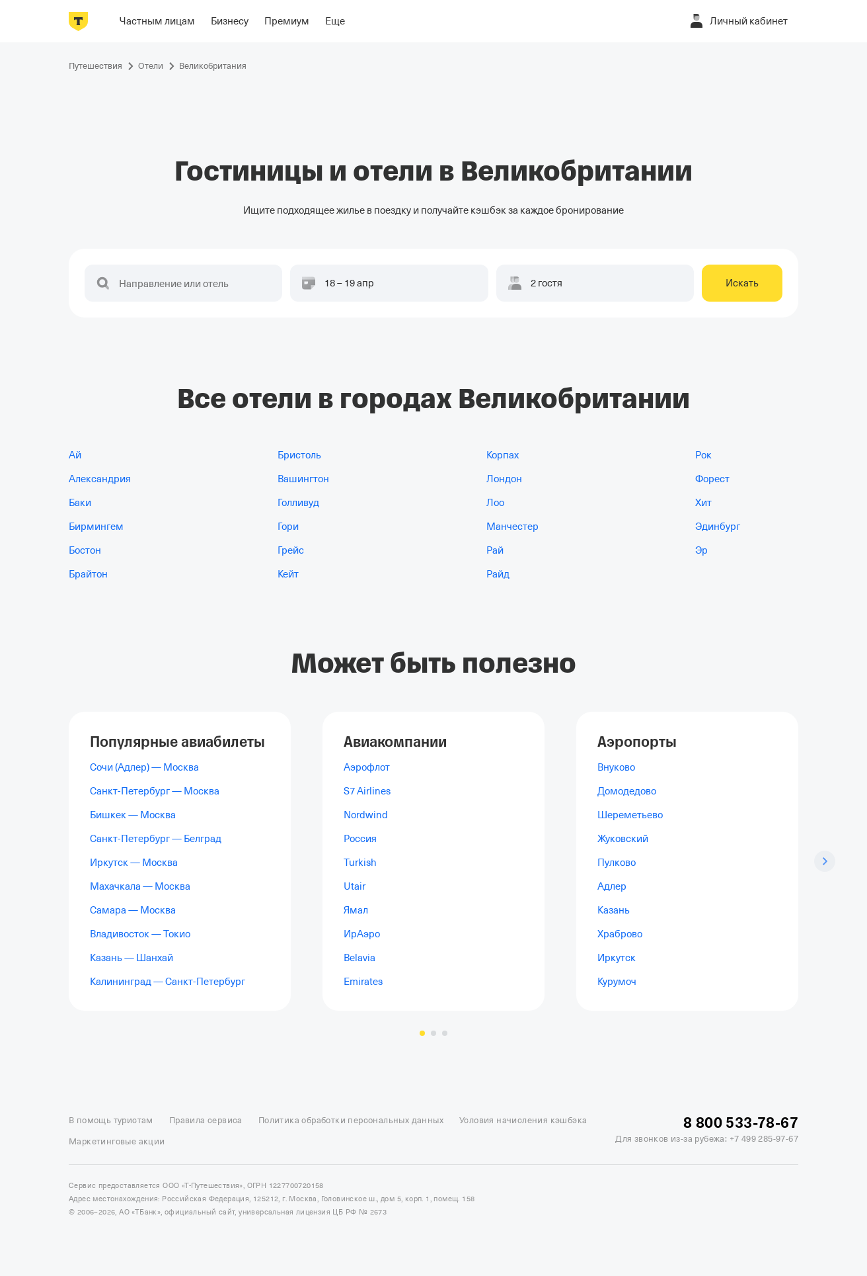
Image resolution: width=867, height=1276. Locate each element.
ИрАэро (362, 934)
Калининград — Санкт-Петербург (167, 981)
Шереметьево (630, 815)
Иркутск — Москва (134, 862)
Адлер (611, 886)
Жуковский (622, 838)
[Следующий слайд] (824, 861)
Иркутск (616, 958)
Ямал (356, 910)
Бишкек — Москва (133, 815)
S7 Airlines (367, 791)
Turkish (360, 862)
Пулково (616, 862)
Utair (354, 886)
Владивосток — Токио (140, 934)
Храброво (619, 934)
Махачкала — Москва (140, 886)
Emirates (363, 981)
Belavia (359, 958)
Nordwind (366, 815)
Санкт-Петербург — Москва (154, 791)
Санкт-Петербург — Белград (155, 838)
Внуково (616, 767)
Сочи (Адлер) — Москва (144, 767)
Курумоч (616, 981)
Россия (360, 838)
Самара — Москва (133, 910)
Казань (613, 910)
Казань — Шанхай (131, 958)
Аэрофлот (367, 767)
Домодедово (626, 791)
